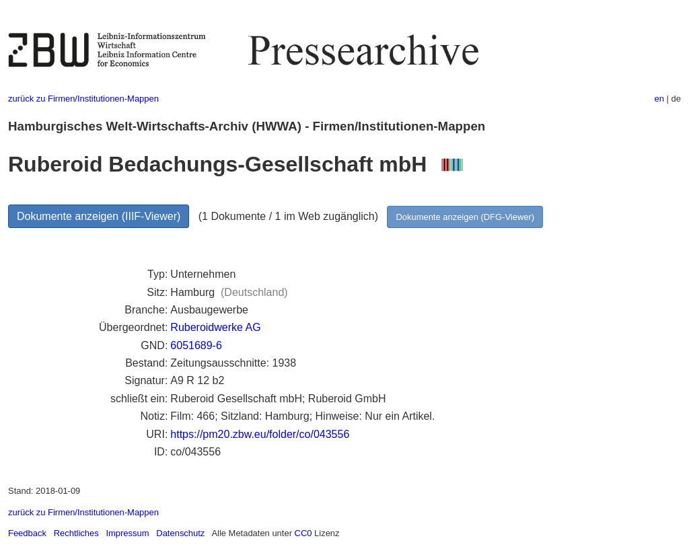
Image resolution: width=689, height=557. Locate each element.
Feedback (27, 533)
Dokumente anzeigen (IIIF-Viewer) (98, 216)
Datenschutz (180, 533)
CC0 (303, 533)
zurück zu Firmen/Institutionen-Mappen (83, 99)
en (659, 99)
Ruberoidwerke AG (215, 327)
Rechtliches (76, 533)
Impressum (127, 533)
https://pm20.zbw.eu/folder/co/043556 (259, 434)
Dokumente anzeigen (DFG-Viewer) (465, 217)
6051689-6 (196, 345)
